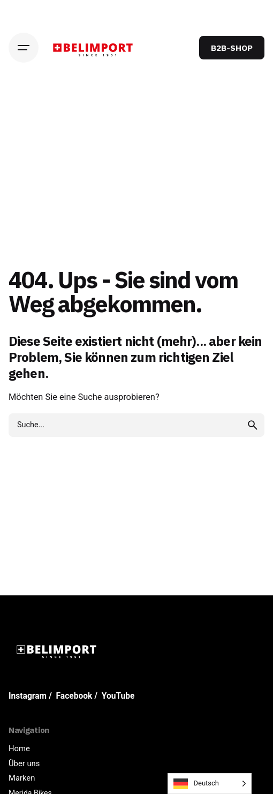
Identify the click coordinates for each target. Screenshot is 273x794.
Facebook (74, 696)
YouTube (118, 696)
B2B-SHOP (232, 47)
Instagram (28, 696)
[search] (252, 425)
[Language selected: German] (210, 783)
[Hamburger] (24, 48)
